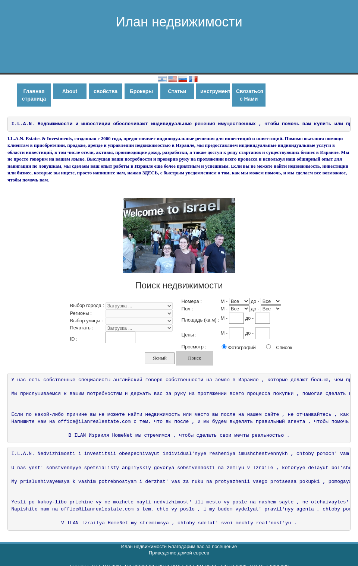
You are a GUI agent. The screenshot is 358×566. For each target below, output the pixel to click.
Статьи (177, 91)
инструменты (215, 91)
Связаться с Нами (249, 95)
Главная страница (34, 95)
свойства (105, 91)
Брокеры (141, 91)
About (69, 91)
